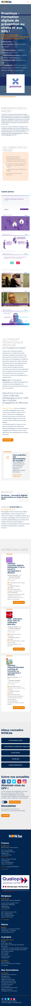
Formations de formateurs (8, 974)
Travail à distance (6, 978)
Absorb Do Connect (8, 408)
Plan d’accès (4, 856)
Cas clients (4, 8)
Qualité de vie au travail (7, 979)
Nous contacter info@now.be (17, 475)
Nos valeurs (4, 954)
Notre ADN (15, 759)
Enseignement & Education (9, 991)
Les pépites (4, 965)
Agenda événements (15, 765)
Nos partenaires (5, 956)
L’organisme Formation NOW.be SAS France (14, 949)
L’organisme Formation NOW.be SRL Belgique (14, 948)
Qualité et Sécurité (6, 989)
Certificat (3, 866)
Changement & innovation (8, 982)
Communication (5, 986)
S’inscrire (5, 815)
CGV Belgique (5, 919)
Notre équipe (5, 953)
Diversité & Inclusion (7, 984)
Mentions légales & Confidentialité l (12, 1002)
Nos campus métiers (7, 951)
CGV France (4, 869)
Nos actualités (5, 962)
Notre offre (15, 752)
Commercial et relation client (9, 987)
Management (5, 976)
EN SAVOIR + (8, 440)
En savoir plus (19, 602)
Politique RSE (5, 957)
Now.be (3, 941)
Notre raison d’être (15, 740)
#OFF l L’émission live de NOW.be (11, 963)
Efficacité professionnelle (8, 981)
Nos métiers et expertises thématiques (17, 746)
